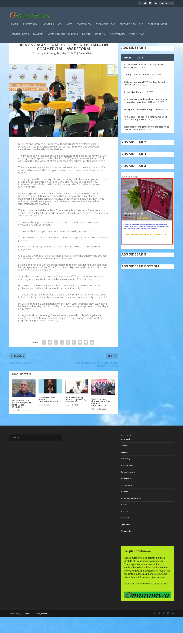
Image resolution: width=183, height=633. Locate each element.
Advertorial (31, 25)
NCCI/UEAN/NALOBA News (62, 35)
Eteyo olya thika (133, 107)
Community (83, 25)
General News (20, 35)
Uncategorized (127, 547)
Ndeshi (86, 35)
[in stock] (147, 260)
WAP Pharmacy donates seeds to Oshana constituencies (101, 418)
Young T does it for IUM (136, 90)
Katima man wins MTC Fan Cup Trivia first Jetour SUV (146, 99)
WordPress (45, 630)
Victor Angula (51, 69)
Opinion (100, 35)
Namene (38, 35)
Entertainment (157, 25)
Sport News (136, 35)
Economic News (105, 25)
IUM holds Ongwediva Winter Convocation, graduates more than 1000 (146, 116)
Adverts (48, 25)
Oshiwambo (117, 35)
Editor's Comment (131, 25)
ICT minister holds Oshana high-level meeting (143, 81)
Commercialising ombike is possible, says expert (75, 415)
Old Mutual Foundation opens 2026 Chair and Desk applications (145, 134)
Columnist (65, 25)
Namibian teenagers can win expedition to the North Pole (146, 144)
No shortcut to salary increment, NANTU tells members (22, 419)
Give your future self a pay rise (140, 125)
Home (14, 25)
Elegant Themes (24, 630)
